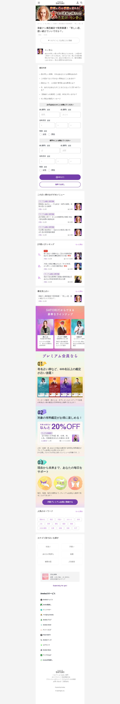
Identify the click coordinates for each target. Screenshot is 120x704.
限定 (51, 519)
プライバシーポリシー (53, 679)
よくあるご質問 (63, 675)
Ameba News (46, 650)
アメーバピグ (46, 630)
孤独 (71, 524)
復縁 (64, 524)
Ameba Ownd (46, 625)
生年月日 (42, 120)
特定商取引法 (66, 677)
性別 (41, 131)
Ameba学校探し (47, 660)
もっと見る (79, 244)
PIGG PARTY (46, 635)
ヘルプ (55, 675)
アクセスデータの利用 (69, 679)
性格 (68, 528)
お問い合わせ (57, 681)
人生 (41, 524)
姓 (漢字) (42, 110)
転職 (60, 528)
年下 (75, 528)
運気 (56, 524)
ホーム (39, 23)
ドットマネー (46, 610)
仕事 (52, 528)
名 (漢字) (64, 110)
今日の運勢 (43, 528)
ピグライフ (46, 645)
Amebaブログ (46, 620)
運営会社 (66, 681)
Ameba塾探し (46, 605)
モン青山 (47, 23)
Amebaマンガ (46, 640)
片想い (60, 519)
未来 (78, 519)
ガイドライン (56, 677)
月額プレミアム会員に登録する (60, 502)
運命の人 (42, 519)
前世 (48, 524)
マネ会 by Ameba (47, 615)
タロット (69, 519)
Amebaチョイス (47, 600)
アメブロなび (46, 655)
